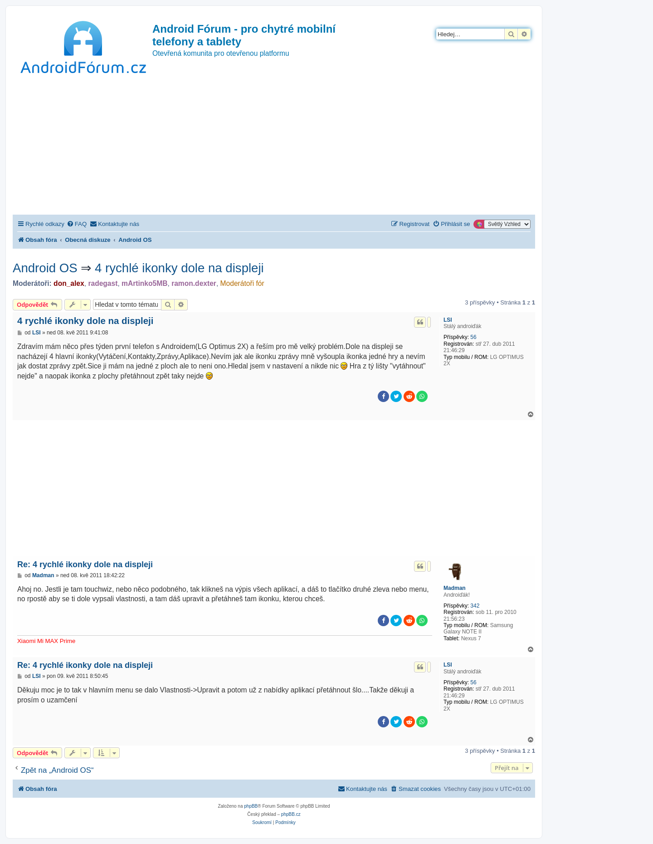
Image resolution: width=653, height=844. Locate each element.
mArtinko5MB (144, 283)
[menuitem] (77, 224)
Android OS (45, 268)
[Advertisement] (274, 146)
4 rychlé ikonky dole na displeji (179, 268)
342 (474, 606)
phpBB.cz (291, 814)
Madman (454, 588)
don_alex (69, 283)
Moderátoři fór (242, 283)
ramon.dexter (193, 283)
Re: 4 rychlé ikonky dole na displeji (85, 564)
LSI (447, 320)
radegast (102, 283)
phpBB (251, 806)
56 (473, 337)
